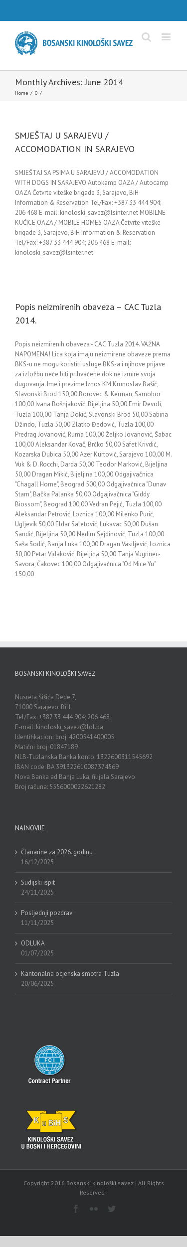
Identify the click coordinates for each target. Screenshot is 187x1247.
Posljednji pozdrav (46, 913)
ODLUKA (33, 943)
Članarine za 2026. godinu (57, 852)
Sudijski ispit (38, 882)
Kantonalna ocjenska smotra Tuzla (70, 973)
